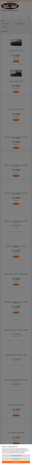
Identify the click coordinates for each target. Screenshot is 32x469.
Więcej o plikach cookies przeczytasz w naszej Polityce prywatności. (13, 452)
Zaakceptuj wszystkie (16, 462)
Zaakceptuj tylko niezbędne (16, 455)
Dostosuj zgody (16, 458)
